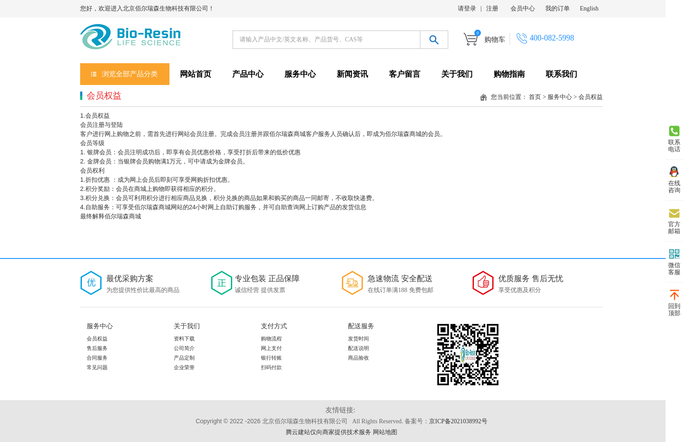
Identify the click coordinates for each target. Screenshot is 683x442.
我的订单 (557, 8)
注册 (492, 8)
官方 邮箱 (674, 221)
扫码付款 (271, 367)
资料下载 (184, 339)
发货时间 (358, 339)
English (589, 8)
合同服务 (97, 358)
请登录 (467, 8)
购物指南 (509, 74)
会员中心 (523, 8)
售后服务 (97, 348)
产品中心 (248, 74)
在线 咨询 (674, 180)
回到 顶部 (674, 302)
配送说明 (358, 348)
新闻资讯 (352, 74)
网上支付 (271, 348)
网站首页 (195, 74)
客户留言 (404, 74)
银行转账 (271, 358)
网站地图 (385, 432)
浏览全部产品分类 (130, 74)
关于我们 (457, 74)
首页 (535, 97)
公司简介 (184, 348)
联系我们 (561, 74)
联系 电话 (674, 139)
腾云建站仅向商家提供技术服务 (328, 432)
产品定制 (184, 358)
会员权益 (97, 339)
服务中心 (300, 74)
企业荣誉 (184, 367)
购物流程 (271, 339)
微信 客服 (674, 261)
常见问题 (97, 367)
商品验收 (358, 358)
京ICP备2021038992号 (458, 421)
